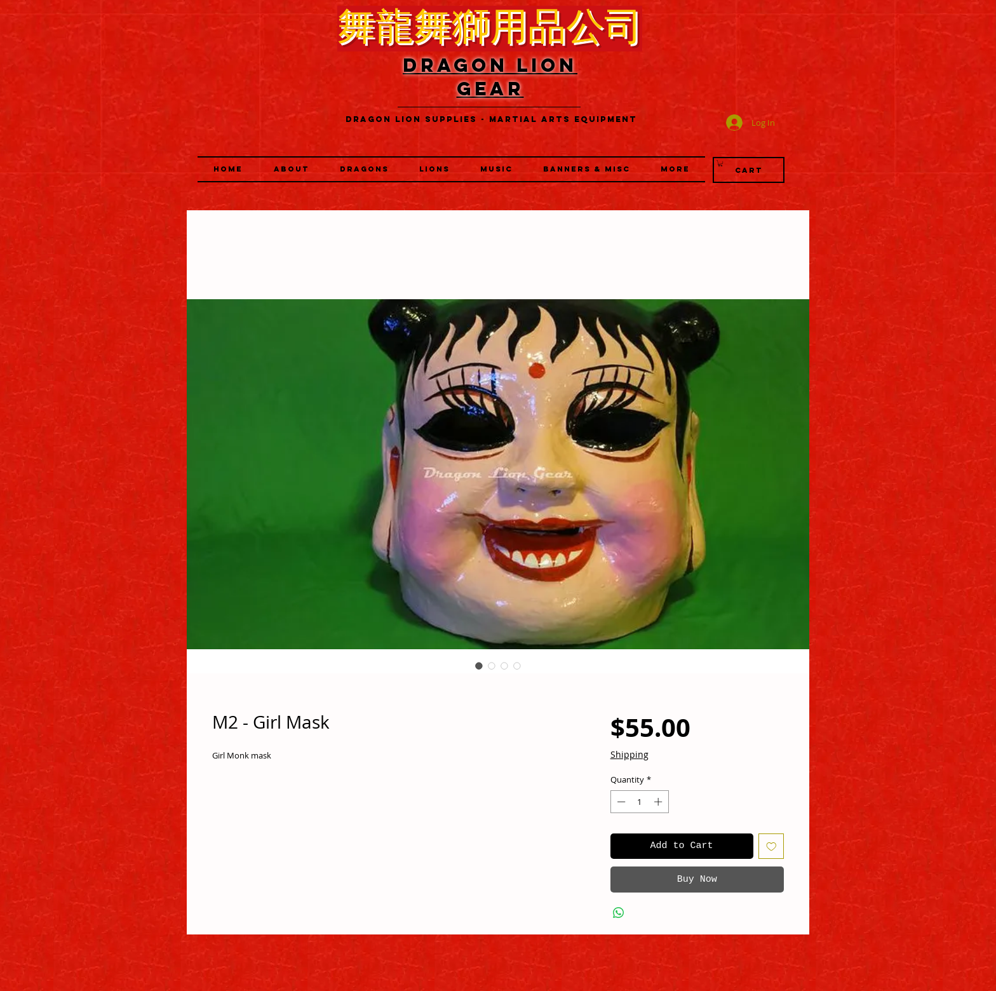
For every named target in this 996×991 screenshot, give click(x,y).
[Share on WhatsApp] (618, 912)
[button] (434, 169)
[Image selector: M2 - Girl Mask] (479, 665)
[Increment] (659, 801)
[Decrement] (620, 801)
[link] (720, 163)
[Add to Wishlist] (771, 846)
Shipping (629, 754)
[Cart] (748, 170)
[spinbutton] (639, 801)
